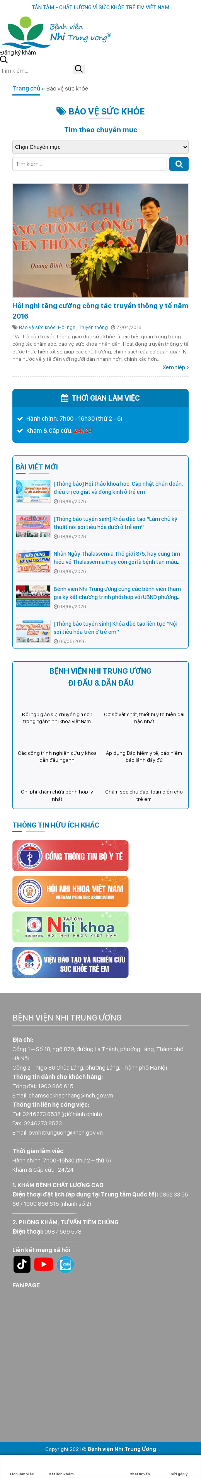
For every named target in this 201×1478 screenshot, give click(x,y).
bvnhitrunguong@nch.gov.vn (66, 1132)
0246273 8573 (43, 1123)
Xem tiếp (174, 367)
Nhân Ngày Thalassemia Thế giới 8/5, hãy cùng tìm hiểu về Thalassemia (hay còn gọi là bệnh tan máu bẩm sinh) (117, 561)
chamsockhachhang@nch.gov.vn (71, 1095)
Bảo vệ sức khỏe (37, 327)
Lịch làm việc (22, 1466)
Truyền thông (93, 327)
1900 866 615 (55, 1086)
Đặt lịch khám (61, 1466)
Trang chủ (26, 88)
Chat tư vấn (139, 1466)
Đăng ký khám (18, 52)
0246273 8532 (41, 1114)
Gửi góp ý (178, 1466)
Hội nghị (67, 327)
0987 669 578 (63, 1231)
